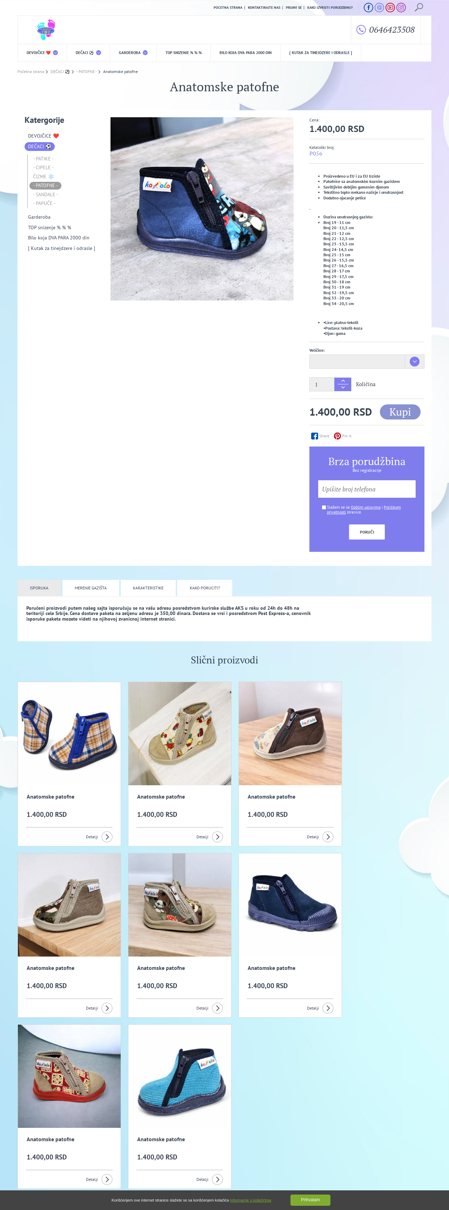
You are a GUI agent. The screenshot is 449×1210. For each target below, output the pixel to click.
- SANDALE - (45, 194)
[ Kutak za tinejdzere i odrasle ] (320, 52)
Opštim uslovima (366, 507)
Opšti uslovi (91, 1142)
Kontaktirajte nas (264, 7)
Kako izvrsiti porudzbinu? (330, 7)
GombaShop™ (419, 1180)
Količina (366, 384)
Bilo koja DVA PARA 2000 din (246, 52)
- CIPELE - (43, 168)
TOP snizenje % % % (184, 52)
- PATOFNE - (45, 186)
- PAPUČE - (44, 203)
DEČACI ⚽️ (88, 52)
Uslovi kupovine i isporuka (40, 1153)
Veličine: (316, 350)
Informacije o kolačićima (250, 1200)
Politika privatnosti (153, 1142)
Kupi (400, 412)
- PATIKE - (43, 159)
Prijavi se (294, 7)
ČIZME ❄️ (43, 176)
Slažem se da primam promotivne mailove (228, 1108)
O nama (32, 1142)
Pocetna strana (228, 7)
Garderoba (133, 52)
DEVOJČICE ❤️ (42, 52)
